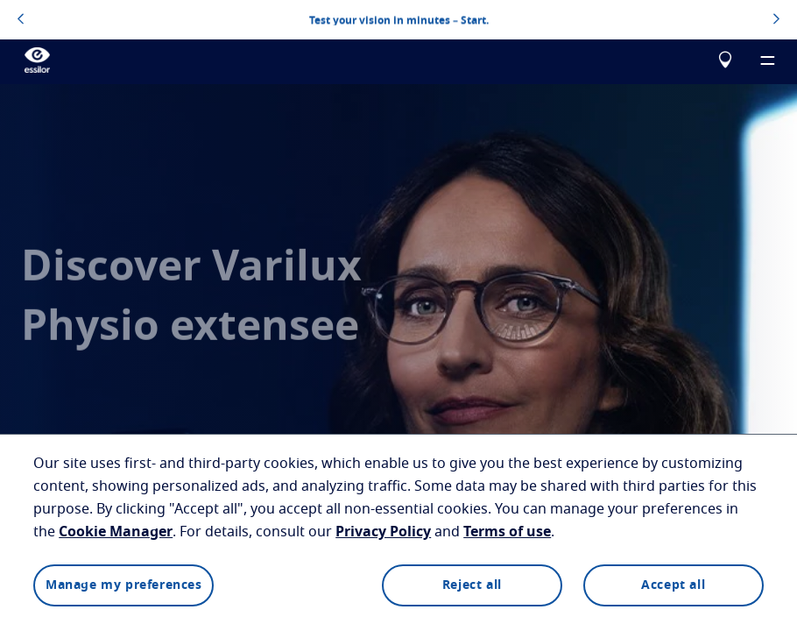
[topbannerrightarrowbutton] (776, 20)
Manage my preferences (124, 585)
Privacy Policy (383, 532)
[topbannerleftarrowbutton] (20, 20)
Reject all (472, 585)
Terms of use (507, 532)
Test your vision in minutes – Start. (399, 19)
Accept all (673, 585)
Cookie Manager (116, 532)
